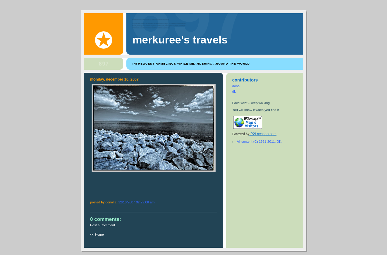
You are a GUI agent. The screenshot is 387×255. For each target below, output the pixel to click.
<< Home (97, 234)
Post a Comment (102, 225)
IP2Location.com (262, 134)
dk (234, 91)
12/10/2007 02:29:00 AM (136, 202)
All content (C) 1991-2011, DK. (259, 141)
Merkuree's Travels (180, 40)
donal (236, 86)
